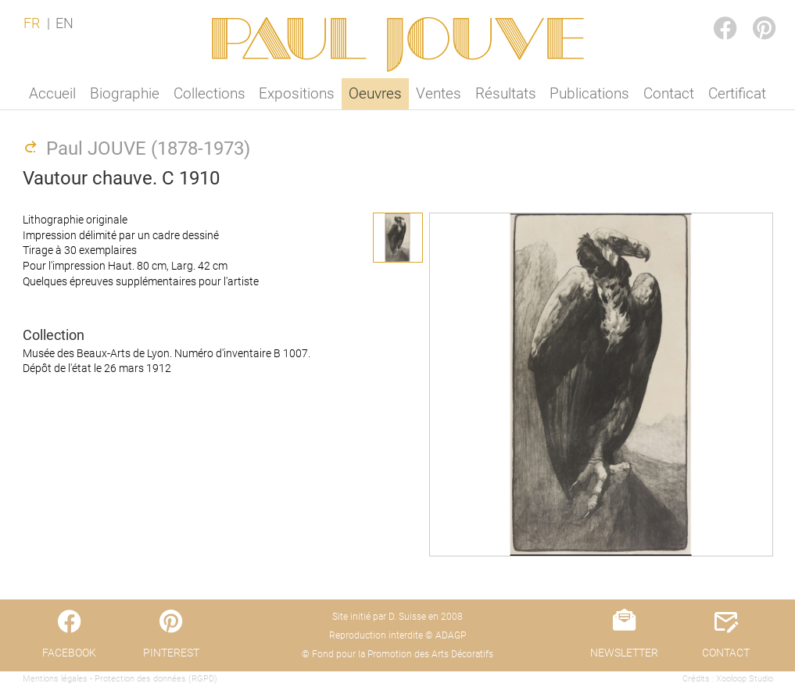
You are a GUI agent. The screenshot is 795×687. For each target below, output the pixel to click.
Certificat (737, 93)
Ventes (438, 93)
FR (31, 23)
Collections (209, 93)
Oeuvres (375, 93)
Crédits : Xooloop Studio (727, 679)
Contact (668, 93)
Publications (589, 93)
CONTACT (726, 652)
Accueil (52, 93)
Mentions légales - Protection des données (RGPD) (120, 679)
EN (64, 23)
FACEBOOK (69, 652)
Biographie (124, 93)
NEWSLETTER (624, 652)
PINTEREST (171, 652)
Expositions (297, 93)
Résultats (505, 93)
